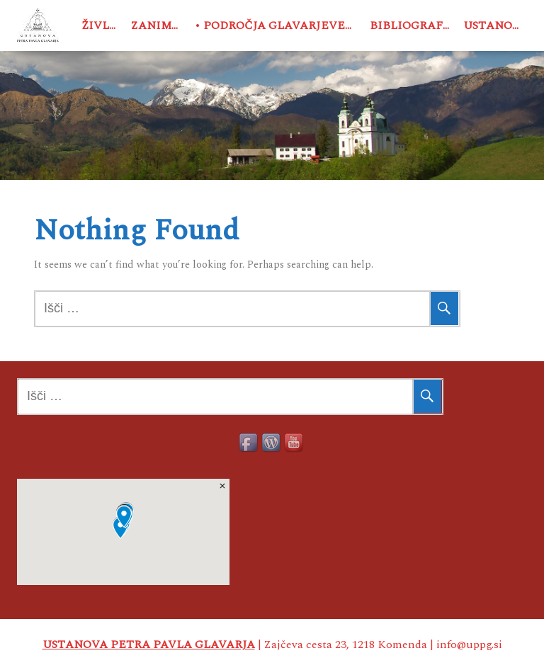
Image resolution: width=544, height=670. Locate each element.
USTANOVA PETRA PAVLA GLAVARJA (148, 644)
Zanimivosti (159, 25)
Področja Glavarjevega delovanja (283, 25)
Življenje (103, 25)
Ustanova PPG (495, 25)
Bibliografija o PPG (414, 25)
